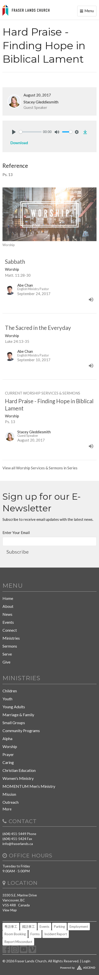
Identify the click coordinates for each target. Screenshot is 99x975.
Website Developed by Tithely (49, 966)
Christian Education (19, 770)
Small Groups (13, 722)
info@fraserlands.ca (17, 844)
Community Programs (21, 730)
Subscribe (17, 552)
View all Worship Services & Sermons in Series (39, 468)
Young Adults (13, 706)
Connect (9, 630)
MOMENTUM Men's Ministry (28, 786)
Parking (59, 927)
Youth (7, 698)
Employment (79, 927)
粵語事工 (10, 927)
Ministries (11, 638)
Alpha (7, 738)
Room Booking (15, 934)
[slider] (30, 132)
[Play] (14, 132)
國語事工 (28, 927)
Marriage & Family (18, 714)
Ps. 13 (7, 174)
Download (19, 142)
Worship (9, 746)
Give (6, 662)
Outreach (10, 802)
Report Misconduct (18, 942)
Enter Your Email (16, 532)
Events (8, 622)
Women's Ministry (18, 778)
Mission (9, 794)
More (7, 809)
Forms (35, 934)
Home (7, 598)
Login (86, 961)
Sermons (9, 646)
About (7, 606)
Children (9, 690)
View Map (9, 910)
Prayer (8, 754)
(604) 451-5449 (14, 834)
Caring (8, 762)
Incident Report (55, 934)
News (7, 614)
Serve (7, 654)
